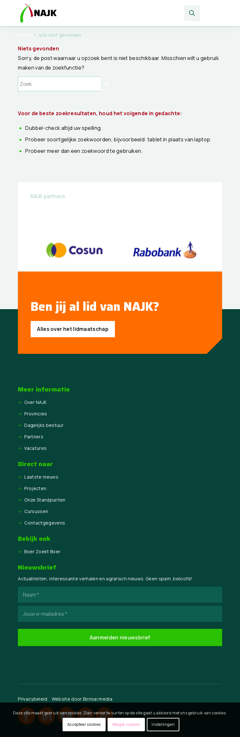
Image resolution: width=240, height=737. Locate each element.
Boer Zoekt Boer (42, 551)
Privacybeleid (32, 699)
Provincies (35, 414)
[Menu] (211, 13)
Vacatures (35, 448)
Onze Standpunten (44, 500)
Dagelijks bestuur (43, 425)
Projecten (35, 488)
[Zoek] (192, 13)
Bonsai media (97, 699)
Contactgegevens (44, 523)
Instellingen (163, 724)
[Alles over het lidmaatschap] (73, 329)
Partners (33, 437)
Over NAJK (35, 402)
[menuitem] (192, 13)
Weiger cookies (126, 724)
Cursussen (36, 511)
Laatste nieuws (41, 477)
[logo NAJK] (99, 13)
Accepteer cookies (84, 724)
